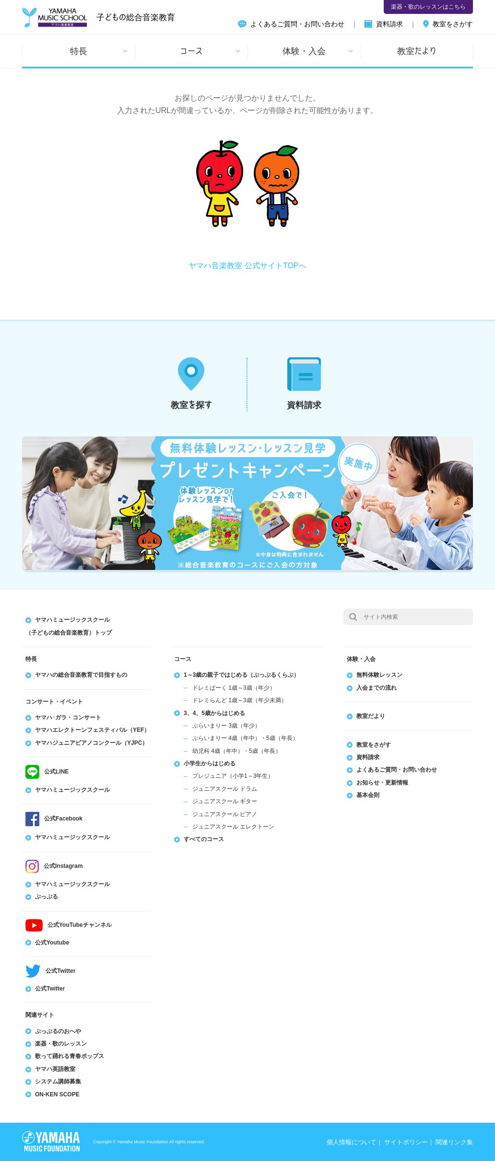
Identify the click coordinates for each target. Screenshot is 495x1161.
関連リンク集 (454, 1142)
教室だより (416, 50)
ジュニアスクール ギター (224, 801)
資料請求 (389, 24)
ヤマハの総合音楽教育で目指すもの (81, 675)
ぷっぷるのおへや (58, 1031)
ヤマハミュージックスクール (72, 789)
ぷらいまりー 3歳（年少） (226, 725)
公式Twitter (50, 988)
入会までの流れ (376, 687)
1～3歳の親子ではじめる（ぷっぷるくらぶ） (241, 675)
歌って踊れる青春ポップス (69, 1056)
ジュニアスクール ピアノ (224, 814)
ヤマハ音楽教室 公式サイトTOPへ (247, 266)
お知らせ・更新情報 (382, 782)
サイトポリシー (406, 1142)
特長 (78, 50)
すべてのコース (204, 839)
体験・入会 (304, 50)
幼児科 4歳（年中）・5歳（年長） (236, 751)
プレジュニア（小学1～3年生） (232, 776)
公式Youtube (52, 942)
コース (191, 50)
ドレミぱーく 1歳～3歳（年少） (233, 687)
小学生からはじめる (210, 763)
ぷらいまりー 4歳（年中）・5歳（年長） (245, 738)
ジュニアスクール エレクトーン (233, 826)
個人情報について (352, 1142)
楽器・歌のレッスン (61, 1043)
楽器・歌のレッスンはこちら (428, 6)
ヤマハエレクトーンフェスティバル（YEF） (92, 730)
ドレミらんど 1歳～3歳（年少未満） (239, 700)
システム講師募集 (58, 1081)
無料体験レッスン (379, 675)
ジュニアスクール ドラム (224, 788)
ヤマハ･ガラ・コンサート (68, 717)
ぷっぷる (46, 896)
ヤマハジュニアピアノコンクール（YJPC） (91, 743)
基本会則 (367, 795)
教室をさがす (453, 24)
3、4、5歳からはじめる (214, 713)
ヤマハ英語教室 (55, 1069)
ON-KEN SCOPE (57, 1094)
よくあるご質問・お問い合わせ (297, 24)
